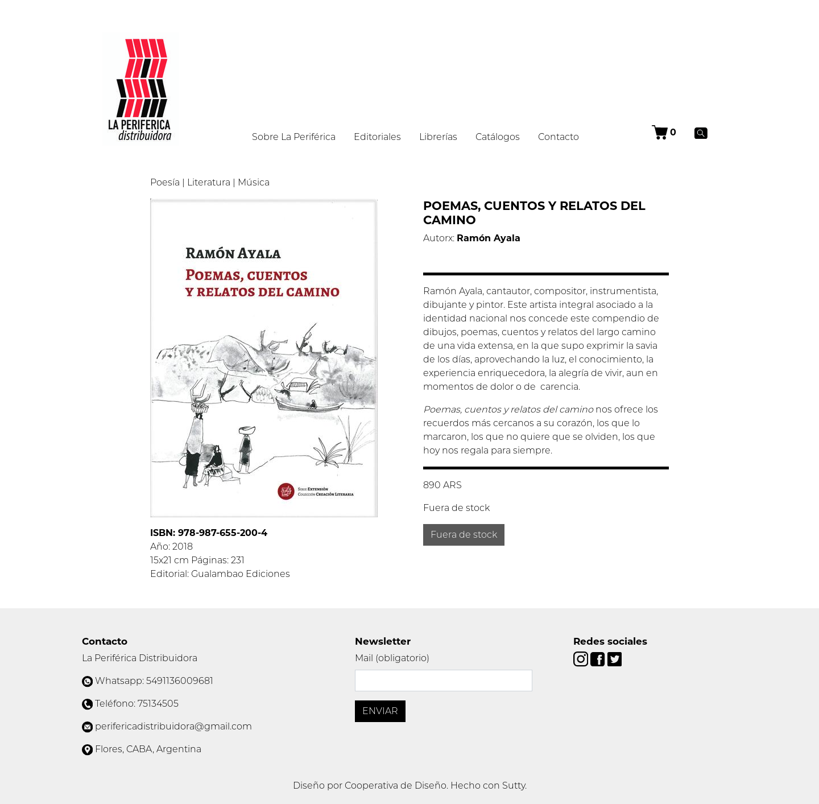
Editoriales (377, 136)
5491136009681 (179, 680)
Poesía (165, 182)
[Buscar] (701, 133)
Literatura (208, 182)
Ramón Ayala (488, 238)
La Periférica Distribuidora (139, 658)
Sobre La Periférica (294, 136)
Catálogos (497, 136)
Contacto (558, 136)
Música (254, 182)
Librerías (438, 136)
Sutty (513, 785)
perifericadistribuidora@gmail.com (173, 726)
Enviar (380, 711)
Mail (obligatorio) (392, 658)
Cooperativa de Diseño (395, 785)
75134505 (158, 703)
